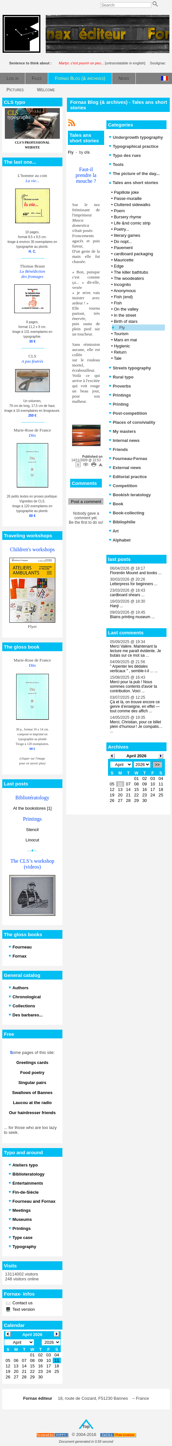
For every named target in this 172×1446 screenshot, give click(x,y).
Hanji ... (116, 606)
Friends (118, 449)
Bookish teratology (130, 494)
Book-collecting (126, 512)
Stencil (32, 829)
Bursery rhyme (127, 216)
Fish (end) (123, 296)
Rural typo (121, 377)
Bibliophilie (122, 522)
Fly (122, 327)
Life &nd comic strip (132, 223)
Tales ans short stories (133, 182)
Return (120, 352)
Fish (118, 303)
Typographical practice (133, 146)
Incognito (122, 284)
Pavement (123, 247)
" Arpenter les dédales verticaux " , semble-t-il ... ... (134, 668)
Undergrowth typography (136, 137)
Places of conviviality (132, 422)
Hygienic (122, 346)
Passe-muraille (128, 198)
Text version (23, 1309)
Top (86, 1426)
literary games (127, 235)
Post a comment (86, 501)
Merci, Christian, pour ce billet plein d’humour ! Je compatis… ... (136, 726)
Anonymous (124, 290)
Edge (119, 266)
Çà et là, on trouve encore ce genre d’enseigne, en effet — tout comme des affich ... (135, 706)
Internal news (124, 440)
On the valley (126, 309)
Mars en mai (125, 339)
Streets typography (130, 368)
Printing (119, 404)
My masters (122, 431)
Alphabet (120, 540)
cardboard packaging (133, 253)
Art (114, 531)
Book (116, 503)
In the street (125, 315)
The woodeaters (129, 278)
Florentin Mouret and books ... (135, 573)
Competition (123, 485)
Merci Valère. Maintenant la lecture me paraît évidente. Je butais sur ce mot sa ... (135, 651)
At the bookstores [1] (32, 808)
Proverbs (120, 386)
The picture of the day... (134, 173)
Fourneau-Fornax (128, 458)
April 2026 (136, 755)
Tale (118, 358)
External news (125, 467)
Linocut (32, 840)
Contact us (22, 1302)
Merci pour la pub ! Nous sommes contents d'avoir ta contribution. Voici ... (133, 686)
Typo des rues (125, 155)
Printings (120, 395)
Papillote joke (126, 192)
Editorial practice (128, 476)
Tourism (121, 333)
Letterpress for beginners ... (133, 584)
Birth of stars (125, 321)
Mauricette (124, 259)
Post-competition (128, 413)
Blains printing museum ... (132, 617)
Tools (116, 164)
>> (157, 764)
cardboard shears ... (127, 595)
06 (120, 784)
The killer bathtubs (131, 272)
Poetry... (121, 229)
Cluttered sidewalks (132, 204)
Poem (119, 210)
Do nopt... (123, 241)
